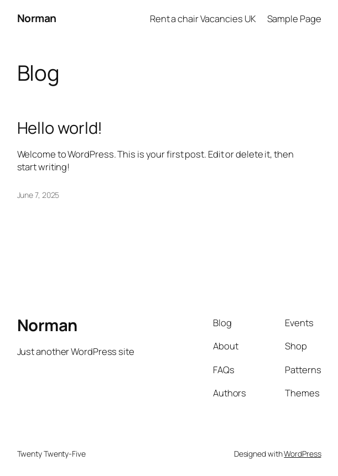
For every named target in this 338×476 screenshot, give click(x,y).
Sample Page (294, 18)
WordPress (302, 453)
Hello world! (60, 128)
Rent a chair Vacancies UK (203, 18)
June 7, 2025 (38, 195)
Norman (36, 18)
